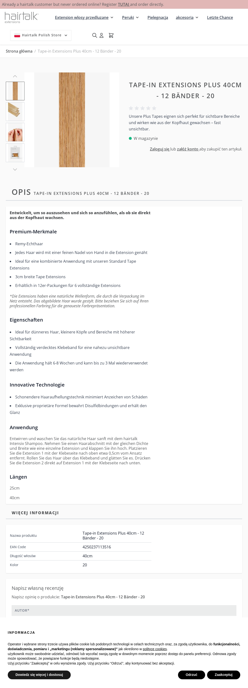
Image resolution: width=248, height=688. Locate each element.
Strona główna (19, 51)
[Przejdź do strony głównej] (21, 17)
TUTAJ (124, 4)
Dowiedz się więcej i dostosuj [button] (39, 675)
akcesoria (185, 17)
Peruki (128, 17)
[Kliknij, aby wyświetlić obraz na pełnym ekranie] (71, 119)
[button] (143, 108)
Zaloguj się (160, 149)
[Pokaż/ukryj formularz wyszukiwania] (95, 35)
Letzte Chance (220, 17)
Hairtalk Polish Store (41, 35)
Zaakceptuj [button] (223, 675)
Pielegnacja (157, 17)
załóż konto (188, 149)
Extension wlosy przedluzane (81, 17)
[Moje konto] (101, 35)
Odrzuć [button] (191, 675)
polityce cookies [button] (155, 649)
